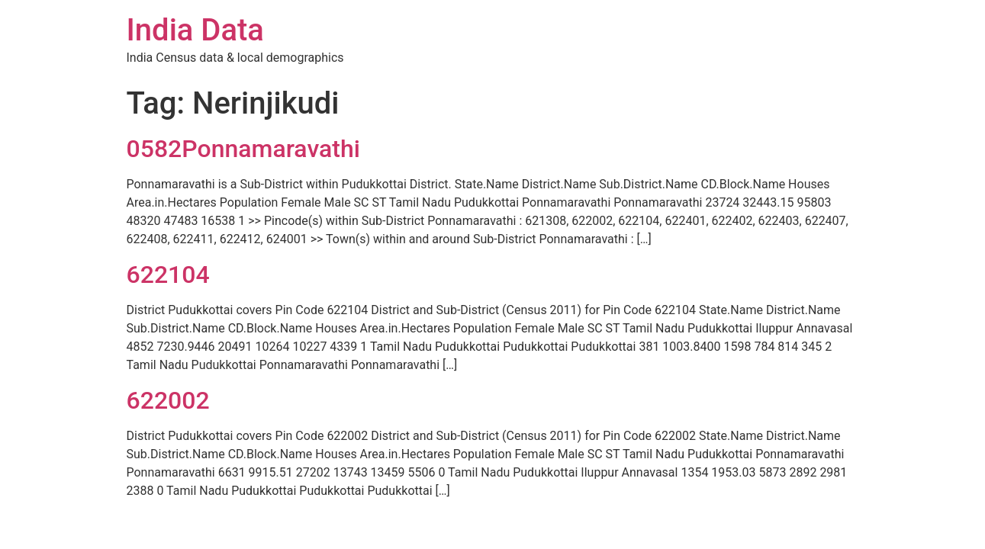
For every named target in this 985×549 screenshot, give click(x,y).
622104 (168, 274)
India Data (195, 30)
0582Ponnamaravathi (243, 148)
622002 (168, 400)
